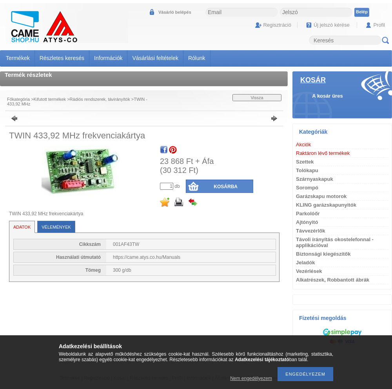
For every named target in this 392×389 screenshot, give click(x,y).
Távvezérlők (310, 231)
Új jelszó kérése (332, 25)
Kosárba (226, 186)
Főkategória (18, 99)
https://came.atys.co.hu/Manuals (146, 257)
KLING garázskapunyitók (326, 205)
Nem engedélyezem (251, 378)
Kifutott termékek (50, 99)
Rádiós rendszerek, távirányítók (100, 99)
